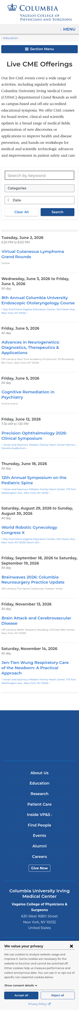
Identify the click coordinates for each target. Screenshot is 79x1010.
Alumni (39, 835)
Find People (39, 815)
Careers (39, 846)
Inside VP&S (41, 805)
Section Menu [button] (39, 49)
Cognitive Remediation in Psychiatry (36, 392)
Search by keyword (25, 175)
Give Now (39, 857)
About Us (39, 762)
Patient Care (39, 794)
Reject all (58, 995)
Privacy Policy (39, 1004)
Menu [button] (69, 27)
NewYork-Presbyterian (40, 725)
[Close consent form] (71, 946)
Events (39, 825)
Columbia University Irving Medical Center (39, 712)
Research (39, 783)
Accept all (21, 995)
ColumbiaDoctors (40, 738)
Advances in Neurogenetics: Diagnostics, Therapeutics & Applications (28, 347)
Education (9, 38)
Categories (16, 188)
